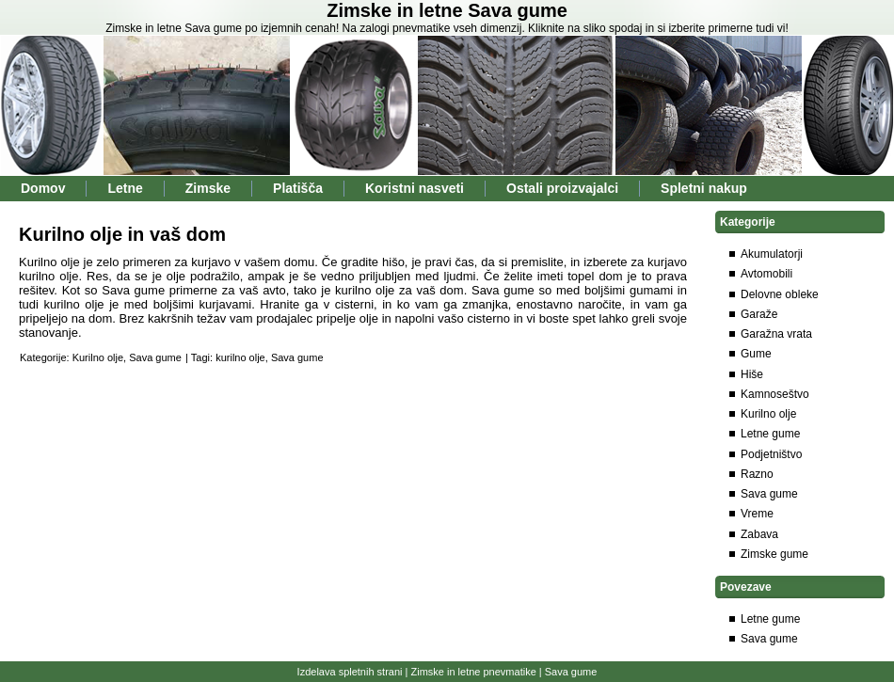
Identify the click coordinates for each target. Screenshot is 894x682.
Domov (43, 188)
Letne (124, 188)
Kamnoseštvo (775, 394)
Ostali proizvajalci (562, 188)
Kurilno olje (97, 357)
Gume (756, 353)
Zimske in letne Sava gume (447, 10)
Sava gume (155, 357)
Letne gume (770, 433)
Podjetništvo (771, 454)
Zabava (759, 534)
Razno (757, 474)
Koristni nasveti (414, 188)
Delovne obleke (780, 294)
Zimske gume (774, 554)
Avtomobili (766, 273)
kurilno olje (240, 357)
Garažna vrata (776, 334)
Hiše (752, 374)
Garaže (759, 314)
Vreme (757, 513)
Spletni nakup (704, 188)
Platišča (298, 188)
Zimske (208, 188)
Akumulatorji (772, 254)
